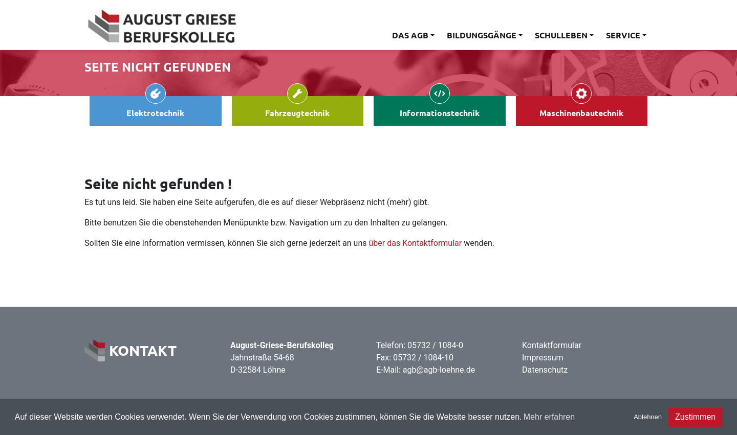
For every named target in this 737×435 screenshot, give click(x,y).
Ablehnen (648, 417)
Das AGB (410, 35)
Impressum (542, 357)
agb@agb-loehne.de (439, 370)
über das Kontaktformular (415, 243)
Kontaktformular (551, 345)
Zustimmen (695, 417)
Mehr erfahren (549, 417)
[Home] (161, 24)
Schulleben (561, 35)
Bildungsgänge (481, 35)
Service (623, 35)
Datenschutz (545, 370)
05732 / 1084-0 (435, 345)
